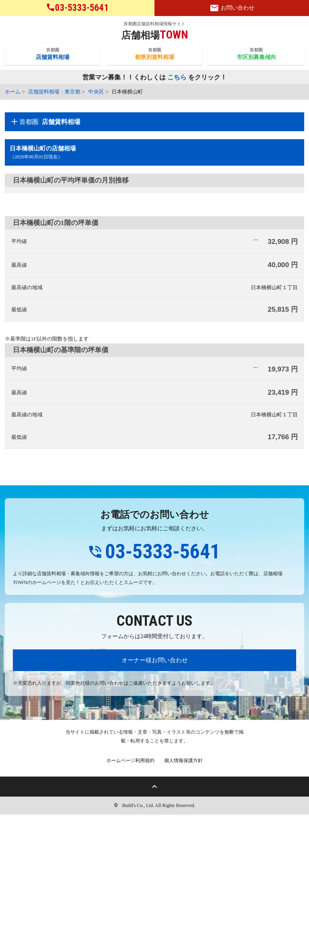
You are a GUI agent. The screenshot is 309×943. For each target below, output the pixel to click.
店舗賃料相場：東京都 (54, 92)
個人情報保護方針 (183, 889)
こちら (177, 77)
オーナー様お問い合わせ (155, 788)
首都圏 (53, 54)
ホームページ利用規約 (130, 889)
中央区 (96, 92)
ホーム (12, 92)
